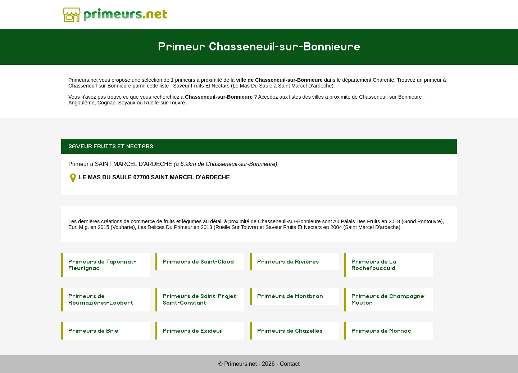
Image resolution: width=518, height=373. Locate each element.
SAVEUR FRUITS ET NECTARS (110, 146)
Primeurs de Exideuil (193, 331)
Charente (383, 80)
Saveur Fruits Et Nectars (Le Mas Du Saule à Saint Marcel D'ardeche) (253, 86)
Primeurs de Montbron (290, 296)
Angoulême (81, 102)
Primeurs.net (83, 80)
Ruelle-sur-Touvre (164, 102)
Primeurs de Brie (93, 331)
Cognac (106, 102)
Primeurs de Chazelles (289, 331)
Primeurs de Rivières (288, 262)
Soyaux (126, 102)
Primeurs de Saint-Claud (198, 262)
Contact (290, 364)
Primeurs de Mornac (381, 331)
